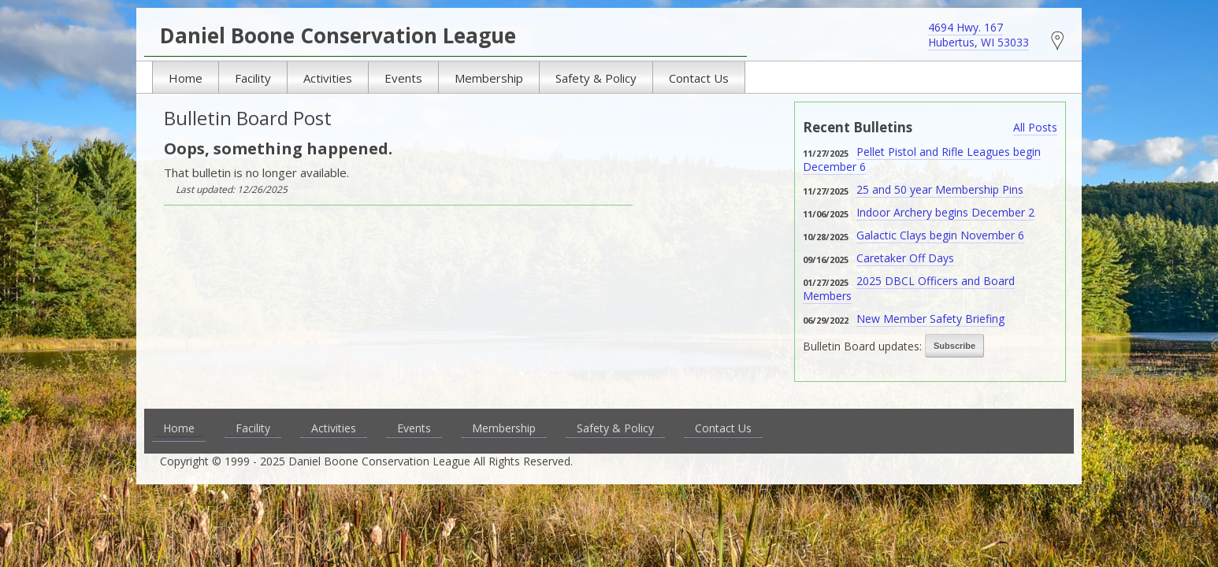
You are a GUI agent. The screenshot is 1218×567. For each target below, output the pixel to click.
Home (185, 78)
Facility (253, 78)
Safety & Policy (596, 78)
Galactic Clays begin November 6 (940, 235)
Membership (489, 78)
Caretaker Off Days (905, 257)
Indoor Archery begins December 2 (945, 212)
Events (403, 78)
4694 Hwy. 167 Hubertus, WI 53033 (978, 35)
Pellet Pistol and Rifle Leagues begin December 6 (922, 159)
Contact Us (699, 78)
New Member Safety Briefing (930, 318)
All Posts (1035, 127)
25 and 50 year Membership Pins (939, 189)
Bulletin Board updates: (862, 346)
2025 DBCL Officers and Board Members (909, 288)
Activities (327, 78)
